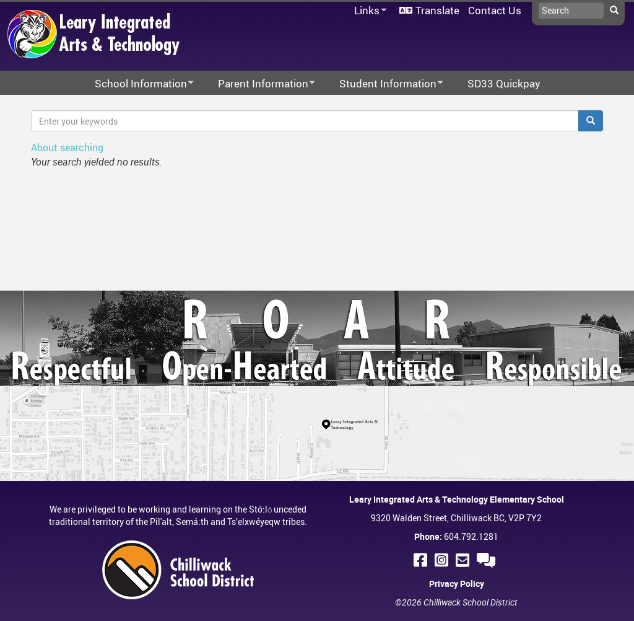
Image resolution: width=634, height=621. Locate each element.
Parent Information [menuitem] (258, 84)
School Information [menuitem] (136, 84)
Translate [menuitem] (437, 10)
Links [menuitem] (368, 11)
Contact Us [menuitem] (494, 10)
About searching (67, 147)
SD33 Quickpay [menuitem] (504, 83)
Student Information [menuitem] (383, 84)
